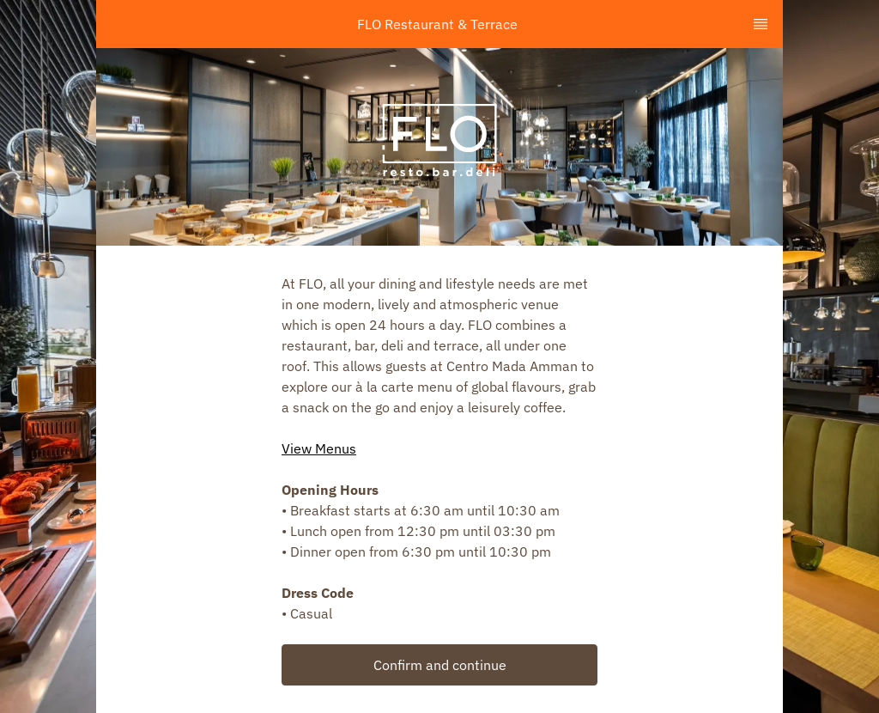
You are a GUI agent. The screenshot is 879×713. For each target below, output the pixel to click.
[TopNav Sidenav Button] (760, 24)
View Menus (319, 448)
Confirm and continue (439, 664)
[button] (439, 664)
